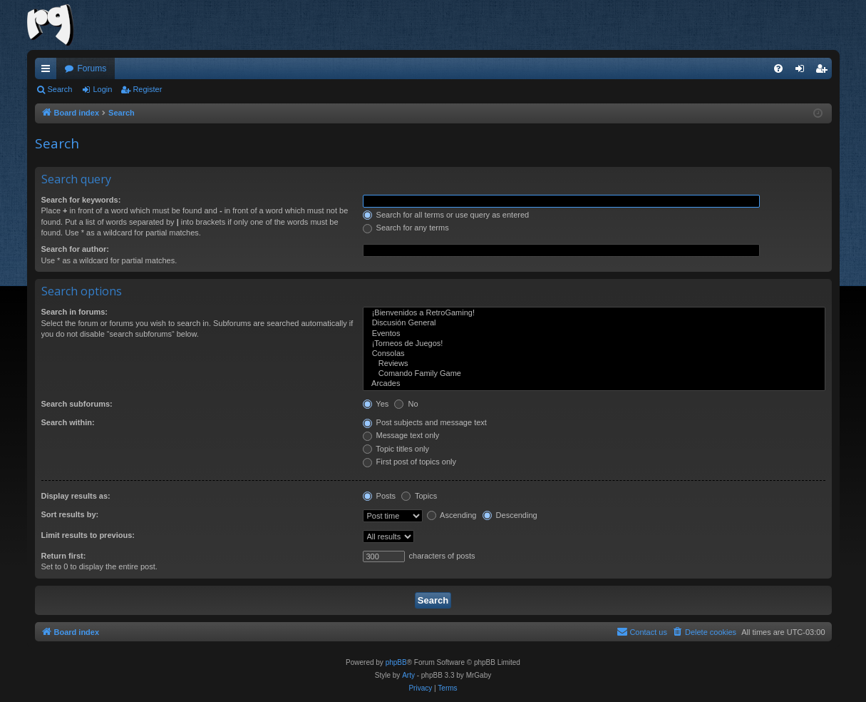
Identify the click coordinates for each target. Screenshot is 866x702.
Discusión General (594, 323)
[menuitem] (778, 68)
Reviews (594, 364)
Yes (376, 404)
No (406, 404)
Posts (379, 496)
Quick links (48, 71)
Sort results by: (70, 514)
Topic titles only (396, 448)
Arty (408, 675)
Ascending (452, 515)
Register (147, 89)
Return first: (63, 555)
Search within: (68, 422)
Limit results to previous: (88, 535)
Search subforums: (77, 404)
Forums (92, 68)
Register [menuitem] (823, 71)
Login (102, 89)
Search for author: (75, 249)
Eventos (594, 334)
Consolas (594, 354)
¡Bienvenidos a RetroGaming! (594, 313)
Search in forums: (74, 311)
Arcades (594, 384)
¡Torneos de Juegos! (594, 344)
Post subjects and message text (425, 422)
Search (60, 89)
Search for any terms (406, 227)
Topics (419, 496)
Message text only (401, 435)
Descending (510, 515)
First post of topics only (410, 461)
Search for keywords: (81, 199)
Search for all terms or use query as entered (446, 214)
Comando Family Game (594, 374)
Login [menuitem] (802, 71)
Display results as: (75, 496)
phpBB (396, 662)
